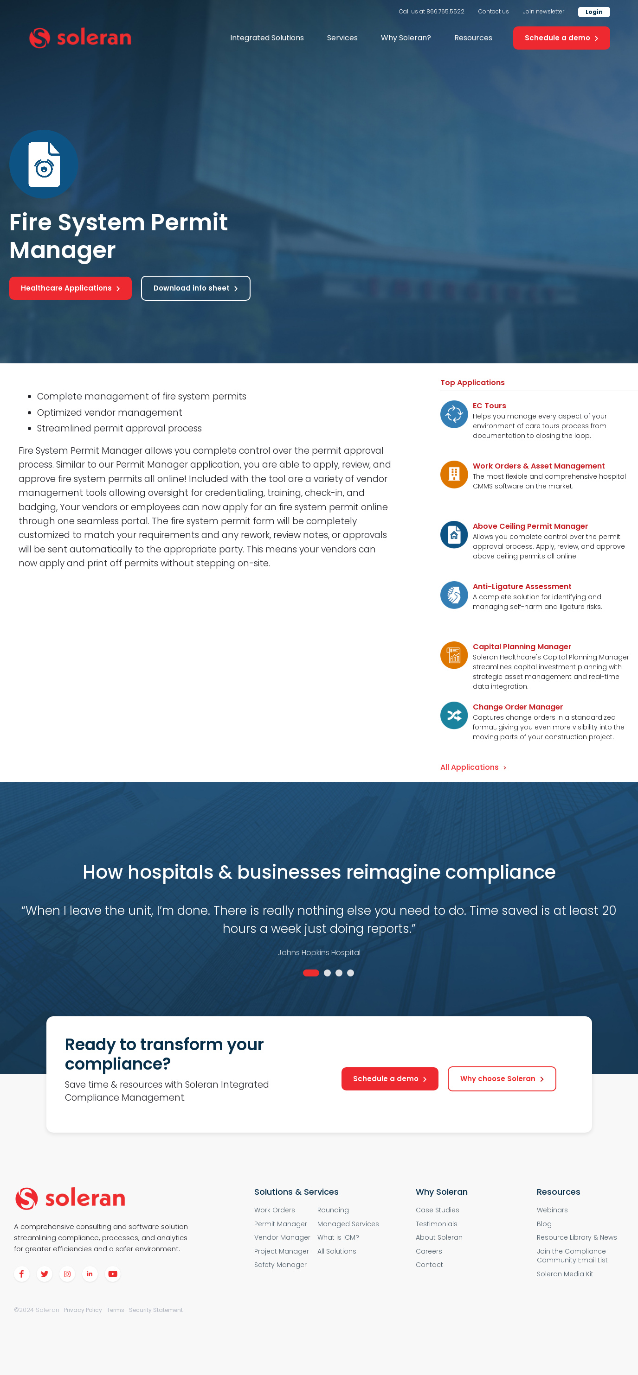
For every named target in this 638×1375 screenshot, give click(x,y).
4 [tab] (350, 972)
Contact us (493, 11)
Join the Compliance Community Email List (572, 1256)
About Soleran (439, 1237)
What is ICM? (338, 1237)
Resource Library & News (577, 1237)
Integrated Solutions (267, 37)
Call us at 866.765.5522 (431, 11)
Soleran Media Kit (565, 1274)
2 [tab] (327, 972)
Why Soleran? (406, 37)
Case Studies (437, 1210)
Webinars (552, 1210)
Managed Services (348, 1224)
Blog (544, 1224)
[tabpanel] (319, 914)
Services (342, 37)
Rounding (333, 1210)
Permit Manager (280, 1224)
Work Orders (274, 1210)
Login (594, 12)
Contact (429, 1265)
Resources (473, 37)
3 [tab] (338, 972)
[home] (80, 38)
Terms (115, 1310)
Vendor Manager (282, 1237)
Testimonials (437, 1224)
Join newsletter (543, 11)
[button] (267, 38)
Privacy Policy (83, 1310)
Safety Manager (280, 1265)
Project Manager (281, 1251)
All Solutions (336, 1251)
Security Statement (156, 1310)
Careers (429, 1251)
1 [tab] (311, 972)
